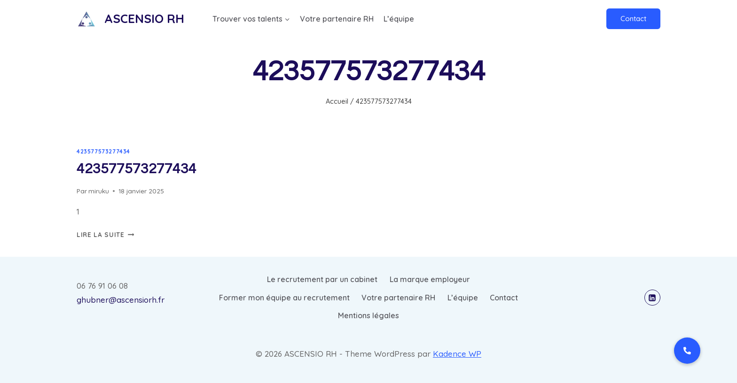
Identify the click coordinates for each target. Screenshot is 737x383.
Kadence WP (457, 354)
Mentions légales (368, 315)
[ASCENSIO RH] (130, 18)
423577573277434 (103, 151)
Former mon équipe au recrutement (284, 297)
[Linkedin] (652, 298)
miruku (98, 191)
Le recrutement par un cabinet (322, 279)
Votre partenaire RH (337, 18)
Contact (633, 18)
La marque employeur (430, 279)
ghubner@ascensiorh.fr (121, 300)
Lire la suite (105, 234)
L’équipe (399, 18)
